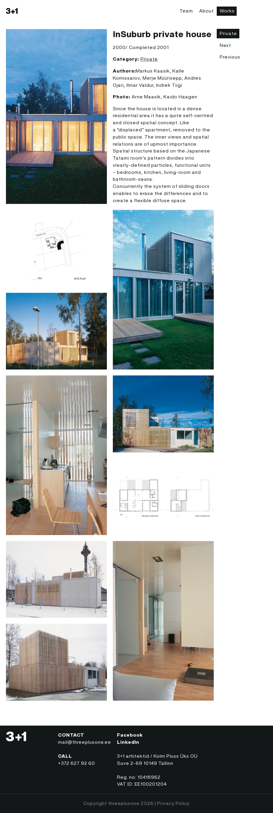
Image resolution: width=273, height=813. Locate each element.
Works (227, 10)
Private (149, 58)
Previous (230, 56)
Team (186, 10)
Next (225, 45)
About (206, 10)
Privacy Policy (173, 803)
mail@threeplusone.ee (84, 742)
